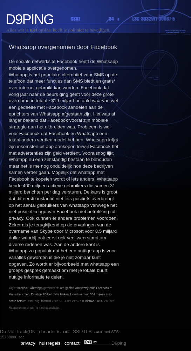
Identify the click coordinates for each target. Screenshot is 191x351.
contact (72, 343)
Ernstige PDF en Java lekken (49, 294)
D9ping (30, 19)
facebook (22, 288)
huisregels (50, 343)
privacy (27, 343)
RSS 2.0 (102, 301)
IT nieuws (88, 301)
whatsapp (36, 288)
